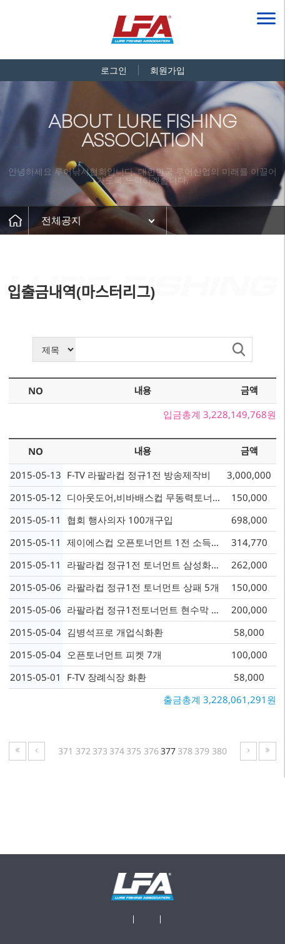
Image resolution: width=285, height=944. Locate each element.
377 (168, 751)
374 (116, 751)
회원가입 (167, 70)
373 (100, 751)
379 (201, 751)
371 (65, 751)
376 (151, 751)
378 (185, 751)
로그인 (114, 70)
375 (133, 751)
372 (83, 751)
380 (219, 751)
